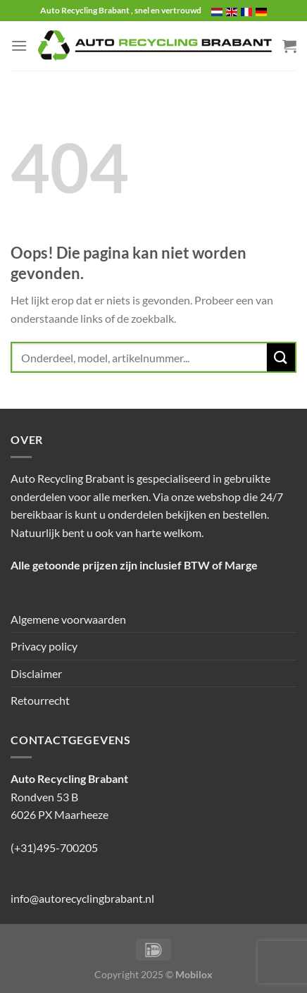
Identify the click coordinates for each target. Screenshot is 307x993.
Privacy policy (44, 646)
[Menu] (19, 45)
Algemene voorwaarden (68, 619)
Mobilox (194, 974)
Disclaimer (36, 673)
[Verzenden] (281, 357)
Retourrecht (40, 700)
